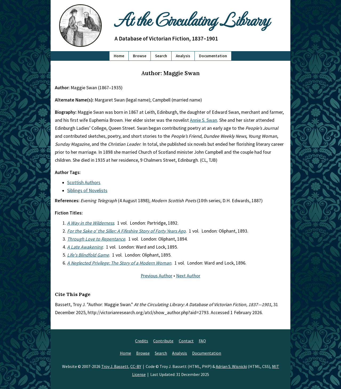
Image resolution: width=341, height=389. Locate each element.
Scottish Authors (83, 182)
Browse (139, 55)
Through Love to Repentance (96, 239)
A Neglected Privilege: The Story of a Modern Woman (119, 263)
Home (119, 55)
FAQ (202, 340)
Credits (141, 340)
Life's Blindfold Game (88, 255)
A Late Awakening (85, 247)
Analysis (183, 55)
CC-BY (135, 366)
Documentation (213, 55)
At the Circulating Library (192, 19)
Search (161, 55)
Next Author (188, 276)
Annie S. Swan (203, 120)
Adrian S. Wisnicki (231, 366)
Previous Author (156, 276)
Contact (186, 340)
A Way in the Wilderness (90, 223)
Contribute (163, 340)
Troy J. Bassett (114, 366)
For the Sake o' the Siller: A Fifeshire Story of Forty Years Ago (126, 231)
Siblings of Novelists (87, 190)
